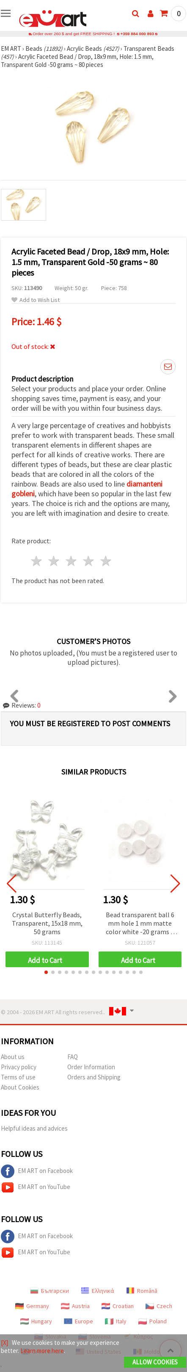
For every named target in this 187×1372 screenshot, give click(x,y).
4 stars (88, 561)
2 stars (54, 561)
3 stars (71, 561)
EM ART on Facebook (37, 1171)
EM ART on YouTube (35, 1187)
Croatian (118, 1306)
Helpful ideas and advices (34, 1128)
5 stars (106, 561)
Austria (75, 1306)
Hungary (36, 1321)
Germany (32, 1306)
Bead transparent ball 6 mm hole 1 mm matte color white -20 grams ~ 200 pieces (140, 923)
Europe (78, 1321)
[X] (4, 1343)
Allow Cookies (155, 1362)
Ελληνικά (97, 1290)
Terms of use (18, 1077)
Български (49, 1290)
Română (141, 1290)
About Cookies (20, 1087)
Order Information (91, 1067)
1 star (37, 561)
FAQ (72, 1057)
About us (13, 1057)
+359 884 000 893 (137, 33)
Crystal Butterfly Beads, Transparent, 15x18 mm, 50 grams (47, 923)
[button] (46, 972)
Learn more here (42, 1351)
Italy (115, 1321)
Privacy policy (18, 1067)
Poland (152, 1321)
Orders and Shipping (94, 1077)
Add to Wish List (35, 300)
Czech (159, 1306)
